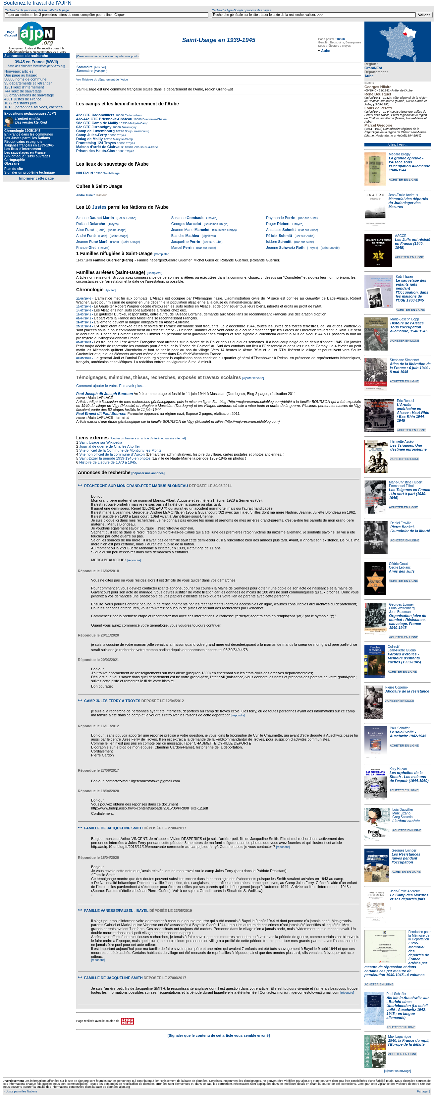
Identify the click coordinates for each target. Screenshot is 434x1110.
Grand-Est (373, 68)
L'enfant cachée (406, 821)
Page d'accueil (10, 33)
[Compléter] (162, 254)
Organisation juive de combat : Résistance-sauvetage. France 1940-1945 (407, 622)
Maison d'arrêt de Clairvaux (100, 147)
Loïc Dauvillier (402, 809)
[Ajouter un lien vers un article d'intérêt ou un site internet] (148, 438)
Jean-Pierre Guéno (402, 650)
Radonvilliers (133, 115)
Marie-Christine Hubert (405, 482)
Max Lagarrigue (399, 1036)
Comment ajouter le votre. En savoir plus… (111, 386)
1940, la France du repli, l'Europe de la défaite (409, 1042)
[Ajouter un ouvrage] (397, 1071)
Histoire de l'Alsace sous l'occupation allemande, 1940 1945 (408, 327)
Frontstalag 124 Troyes (96, 143)
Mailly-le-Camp (138, 123)
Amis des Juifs (402, 571)
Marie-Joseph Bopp (404, 319)
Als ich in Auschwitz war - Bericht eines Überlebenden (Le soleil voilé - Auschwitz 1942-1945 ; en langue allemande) (408, 1008)
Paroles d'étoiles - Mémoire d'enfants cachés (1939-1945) (404, 658)
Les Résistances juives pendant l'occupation (406, 858)
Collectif (394, 646)
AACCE (400, 236)
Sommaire (84, 67)
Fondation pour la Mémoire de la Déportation (419, 935)
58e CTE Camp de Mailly (97, 123)
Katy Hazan (404, 276)
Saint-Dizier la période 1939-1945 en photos (114, 458)
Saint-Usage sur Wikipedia (101, 442)
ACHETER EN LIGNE (403, 179)
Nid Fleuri (84, 173)
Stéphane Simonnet (404, 360)
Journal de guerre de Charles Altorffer (109, 446)
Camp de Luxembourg (95, 131)
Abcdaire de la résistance (407, 691)
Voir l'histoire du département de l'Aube (102, 79)
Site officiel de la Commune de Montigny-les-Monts (120, 450)
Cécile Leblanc (400, 567)
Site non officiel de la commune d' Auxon (112, 454)
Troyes (121, 135)
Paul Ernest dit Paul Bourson (101, 414)
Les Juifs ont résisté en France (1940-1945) (412, 244)
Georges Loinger (401, 604)
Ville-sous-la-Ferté (145, 147)
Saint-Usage (111, 173)
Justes (99, 207)
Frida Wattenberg (402, 608)
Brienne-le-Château (154, 119)
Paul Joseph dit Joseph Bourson (104, 394)
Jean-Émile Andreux (403, 195)
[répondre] (134, 560)
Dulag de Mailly (89, 139)
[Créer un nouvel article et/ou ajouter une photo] (107, 56)
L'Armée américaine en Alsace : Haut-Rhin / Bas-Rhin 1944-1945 (413, 412)
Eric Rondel (405, 401)
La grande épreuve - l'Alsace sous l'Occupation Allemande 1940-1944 (409, 164)
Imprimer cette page (36, 178)
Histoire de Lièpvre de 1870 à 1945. (108, 462)
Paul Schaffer (399, 728)
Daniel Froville (400, 523)
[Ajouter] (110, 290)
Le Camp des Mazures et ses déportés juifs (409, 897)
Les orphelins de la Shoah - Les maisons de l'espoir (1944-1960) (409, 777)
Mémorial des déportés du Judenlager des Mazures (408, 203)
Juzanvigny (128, 127)
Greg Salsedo (402, 817)
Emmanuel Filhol (401, 486)
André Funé (84, 195)
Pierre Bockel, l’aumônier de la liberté (410, 529)
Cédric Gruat (398, 564)
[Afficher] (99, 67)
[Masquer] (100, 71)
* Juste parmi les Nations (20, 1091)
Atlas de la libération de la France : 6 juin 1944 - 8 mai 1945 (410, 368)
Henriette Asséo (402, 441)
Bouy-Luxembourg (136, 131)
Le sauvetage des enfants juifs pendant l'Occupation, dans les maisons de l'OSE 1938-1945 (412, 290)
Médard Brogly (399, 154)
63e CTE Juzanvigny (93, 127)
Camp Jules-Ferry (92, 135)
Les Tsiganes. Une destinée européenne (408, 447)
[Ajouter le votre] (253, 378)
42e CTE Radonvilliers (95, 115)
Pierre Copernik (396, 687)
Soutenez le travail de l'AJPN (37, 3)
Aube (369, 76)
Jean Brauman (400, 612)
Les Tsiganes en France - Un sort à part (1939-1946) (409, 494)
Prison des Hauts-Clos (95, 151)
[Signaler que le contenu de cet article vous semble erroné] (219, 1035)
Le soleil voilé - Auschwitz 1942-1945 (408, 734)
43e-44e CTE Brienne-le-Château (104, 119)
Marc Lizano (401, 813)
